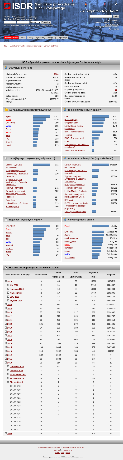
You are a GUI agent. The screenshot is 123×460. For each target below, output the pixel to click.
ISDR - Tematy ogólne (74, 132)
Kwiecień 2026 (17, 289)
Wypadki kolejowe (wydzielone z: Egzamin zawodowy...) (16, 182)
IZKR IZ (9, 248)
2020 (9, 324)
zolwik (8, 145)
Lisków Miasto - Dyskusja (17, 203)
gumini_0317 (70, 241)
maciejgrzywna (71, 238)
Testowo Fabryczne (14, 188)
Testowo (68, 135)
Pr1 (7, 139)
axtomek (9, 245)
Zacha (8, 129)
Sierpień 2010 (16, 382)
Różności (10, 197)
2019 (9, 328)
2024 (9, 308)
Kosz (67, 141)
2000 (56, 74)
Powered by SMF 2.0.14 (47, 447)
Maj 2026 (14, 285)
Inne (66, 116)
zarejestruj (33, 16)
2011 (9, 359)
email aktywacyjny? (28, 19)
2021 (9, 320)
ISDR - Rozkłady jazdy (75, 138)
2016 (9, 339)
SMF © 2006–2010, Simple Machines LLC (72, 447)
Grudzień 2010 (17, 367)
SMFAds (57, 450)
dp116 (8, 252)
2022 (9, 316)
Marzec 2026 (16, 293)
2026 (9, 281)
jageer (8, 116)
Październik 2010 (18, 374)
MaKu (8, 126)
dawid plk (69, 248)
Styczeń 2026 (16, 301)
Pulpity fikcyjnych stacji (16, 170)
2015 (9, 343)
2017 (9, 336)
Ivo (116, 90)
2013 (9, 351)
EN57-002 (10, 123)
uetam (8, 132)
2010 (9, 363)
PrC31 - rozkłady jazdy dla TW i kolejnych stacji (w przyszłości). (76, 206)
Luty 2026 (14, 297)
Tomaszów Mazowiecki (75, 150)
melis (8, 136)
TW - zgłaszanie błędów (75, 212)
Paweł (8, 119)
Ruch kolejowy (71, 119)
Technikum (10, 200)
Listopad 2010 (16, 371)
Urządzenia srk (71, 123)
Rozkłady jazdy (12, 206)
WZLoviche (70, 257)
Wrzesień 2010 (17, 378)
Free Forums (67, 450)
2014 (9, 347)
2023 (9, 312)
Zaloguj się (20, 16)
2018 (9, 332)
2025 (9, 305)
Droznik (9, 142)
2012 (9, 355)
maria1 (9, 232)
